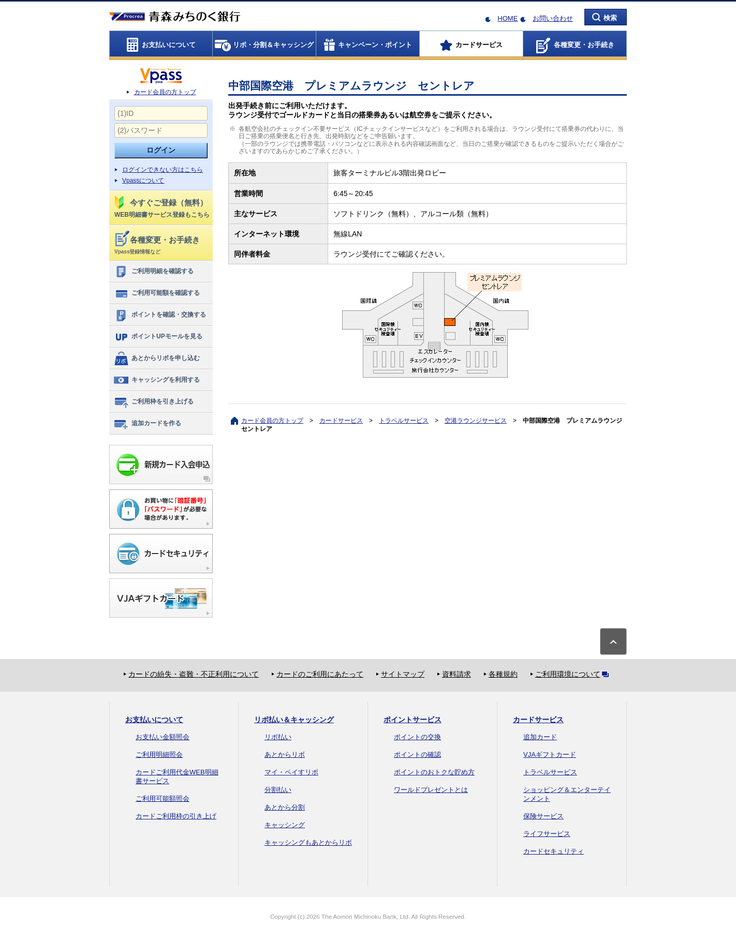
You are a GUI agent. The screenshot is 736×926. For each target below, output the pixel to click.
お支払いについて (154, 719)
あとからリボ (284, 754)
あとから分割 (284, 807)
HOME (507, 18)
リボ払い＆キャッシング (294, 719)
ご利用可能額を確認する (156, 293)
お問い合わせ (553, 18)
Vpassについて (143, 180)
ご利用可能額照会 (162, 798)
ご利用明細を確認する (153, 271)
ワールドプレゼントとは (431, 790)
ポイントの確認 (417, 754)
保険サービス (543, 816)
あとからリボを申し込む (156, 358)
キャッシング (284, 825)
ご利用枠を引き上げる (153, 402)
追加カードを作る (147, 423)
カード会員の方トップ (165, 92)
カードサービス (341, 420)
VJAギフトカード (549, 754)
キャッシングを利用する (156, 380)
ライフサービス (546, 834)
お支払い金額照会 (162, 737)
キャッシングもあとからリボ (308, 842)
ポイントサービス (412, 719)
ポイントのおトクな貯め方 (434, 772)
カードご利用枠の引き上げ (176, 816)
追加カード (540, 737)
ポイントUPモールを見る (157, 337)
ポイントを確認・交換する (159, 315)
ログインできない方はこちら (162, 169)
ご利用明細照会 (159, 754)
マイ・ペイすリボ (291, 772)
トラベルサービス (404, 420)
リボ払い (277, 737)
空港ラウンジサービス (476, 420)
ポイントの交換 (417, 737)
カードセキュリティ (553, 851)
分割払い (277, 790)
